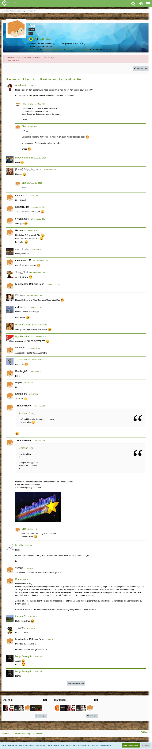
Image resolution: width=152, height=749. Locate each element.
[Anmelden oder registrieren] (141, 4)
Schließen (145, 745)
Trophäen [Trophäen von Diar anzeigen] (84, 49)
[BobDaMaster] (33, 708)
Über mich (30, 79)
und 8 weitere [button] (45, 39)
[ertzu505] (57, 708)
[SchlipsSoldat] (22, 708)
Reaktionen (48, 79)
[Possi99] (27, 708)
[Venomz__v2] (38, 708)
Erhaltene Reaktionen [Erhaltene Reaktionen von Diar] (52, 49)
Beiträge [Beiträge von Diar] (32, 49)
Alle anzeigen (41, 716)
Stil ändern (145, 732)
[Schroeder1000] (11, 708)
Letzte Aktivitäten (71, 79)
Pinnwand (13, 79)
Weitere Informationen (131, 745)
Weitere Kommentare (76, 683)
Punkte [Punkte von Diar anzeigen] (69, 49)
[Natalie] (6, 708)
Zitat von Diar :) (27, 413)
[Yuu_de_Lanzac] (17, 708)
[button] (148, 4)
